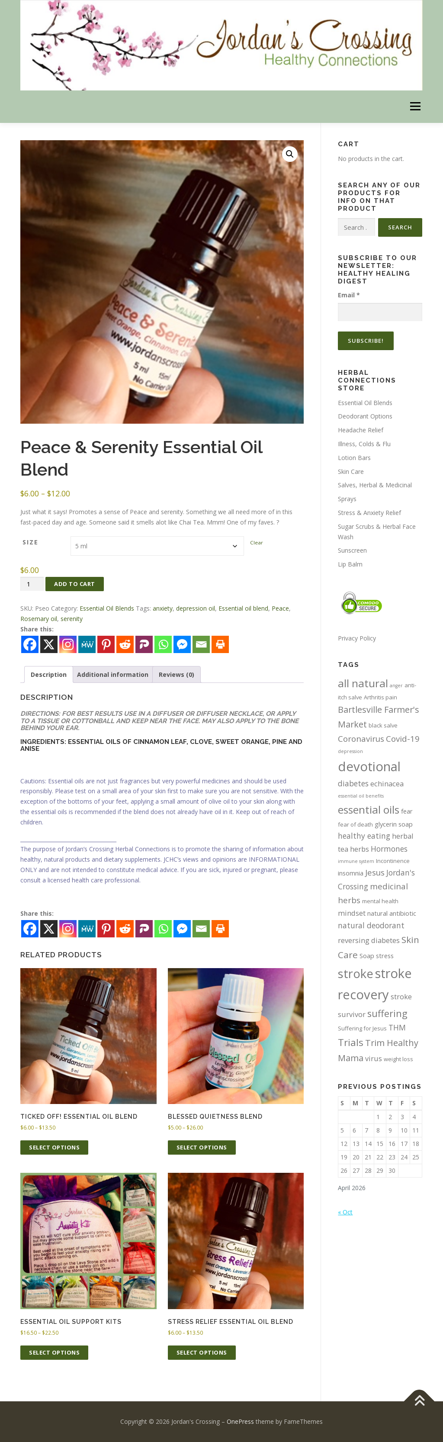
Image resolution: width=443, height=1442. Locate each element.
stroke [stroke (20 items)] (355, 974)
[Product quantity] (32, 584)
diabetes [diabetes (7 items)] (353, 783)
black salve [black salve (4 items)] (383, 725)
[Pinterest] (106, 928)
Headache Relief (360, 430)
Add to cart (74, 584)
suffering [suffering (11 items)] (387, 1013)
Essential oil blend (243, 608)
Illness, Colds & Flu (364, 444)
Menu (415, 107)
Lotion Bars (354, 458)
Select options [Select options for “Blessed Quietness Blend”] (202, 1147)
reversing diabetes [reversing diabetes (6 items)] (369, 940)
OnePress (240, 1421)
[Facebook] (30, 928)
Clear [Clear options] (256, 542)
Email (349, 295)
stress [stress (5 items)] (385, 955)
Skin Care (351, 471)
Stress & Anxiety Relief (369, 513)
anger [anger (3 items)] (396, 685)
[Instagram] (68, 928)
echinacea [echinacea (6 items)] (387, 784)
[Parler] (144, 928)
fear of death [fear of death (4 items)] (355, 824)
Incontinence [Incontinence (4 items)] (393, 861)
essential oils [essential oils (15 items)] (368, 809)
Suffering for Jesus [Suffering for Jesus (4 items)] (362, 1028)
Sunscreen (352, 550)
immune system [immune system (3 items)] (356, 861)
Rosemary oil (38, 619)
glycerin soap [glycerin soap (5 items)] (394, 824)
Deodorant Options (365, 416)
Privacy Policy (357, 638)
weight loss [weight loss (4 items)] (398, 1059)
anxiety (163, 608)
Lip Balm (350, 564)
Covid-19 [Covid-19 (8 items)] (403, 738)
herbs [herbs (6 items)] (359, 849)
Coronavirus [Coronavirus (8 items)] (361, 738)
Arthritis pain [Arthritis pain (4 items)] (380, 697)
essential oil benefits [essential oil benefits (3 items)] (361, 796)
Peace (280, 608)
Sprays (347, 499)
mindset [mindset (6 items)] (352, 913)
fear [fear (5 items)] (407, 811)
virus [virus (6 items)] (373, 1058)
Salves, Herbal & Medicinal (375, 485)
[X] (49, 928)
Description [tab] (49, 674)
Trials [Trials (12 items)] (350, 1042)
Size (30, 542)
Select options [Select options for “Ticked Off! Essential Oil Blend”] (54, 1147)
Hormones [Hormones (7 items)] (389, 848)
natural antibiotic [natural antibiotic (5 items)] (391, 913)
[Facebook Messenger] (182, 928)
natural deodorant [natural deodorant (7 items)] (371, 925)
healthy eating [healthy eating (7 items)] (364, 835)
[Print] (220, 928)
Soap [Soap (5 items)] (367, 955)
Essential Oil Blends (107, 608)
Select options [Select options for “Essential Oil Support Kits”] (54, 1352)
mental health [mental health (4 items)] (380, 901)
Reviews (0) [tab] (176, 674)
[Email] (201, 928)
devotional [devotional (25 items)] (369, 766)
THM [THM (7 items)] (397, 1027)
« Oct (345, 1212)
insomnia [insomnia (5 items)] (350, 873)
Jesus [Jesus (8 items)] (375, 872)
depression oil (195, 608)
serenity (72, 619)
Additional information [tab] (112, 674)
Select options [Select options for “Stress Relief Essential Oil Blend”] (202, 1352)
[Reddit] (125, 928)
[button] (290, 154)
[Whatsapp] (163, 928)
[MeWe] (87, 928)
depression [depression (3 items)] (350, 751)
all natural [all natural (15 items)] (363, 683)
